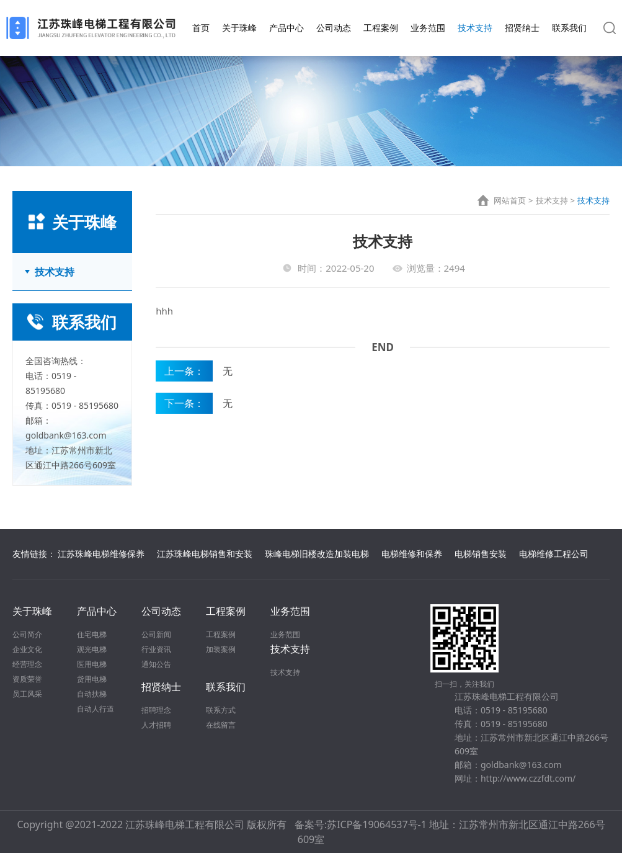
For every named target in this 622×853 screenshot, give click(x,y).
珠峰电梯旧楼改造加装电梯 (317, 554)
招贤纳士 (522, 27)
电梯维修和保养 (411, 554)
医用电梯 (92, 664)
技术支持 (475, 27)
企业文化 (27, 649)
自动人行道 (95, 708)
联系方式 (221, 710)
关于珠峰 (239, 27)
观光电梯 (92, 649)
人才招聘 (156, 725)
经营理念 (27, 664)
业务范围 (428, 27)
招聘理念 (156, 710)
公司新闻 (156, 634)
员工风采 (27, 694)
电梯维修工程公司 (554, 554)
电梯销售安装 (481, 554)
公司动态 (333, 27)
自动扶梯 (92, 694)
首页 (201, 27)
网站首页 (510, 200)
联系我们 (569, 27)
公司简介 (27, 634)
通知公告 (156, 664)
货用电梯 (92, 679)
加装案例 (221, 649)
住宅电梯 (92, 634)
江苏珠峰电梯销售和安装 (204, 554)
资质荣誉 (27, 679)
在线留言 (221, 725)
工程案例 (380, 27)
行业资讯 (156, 649)
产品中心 (286, 27)
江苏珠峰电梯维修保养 (101, 554)
